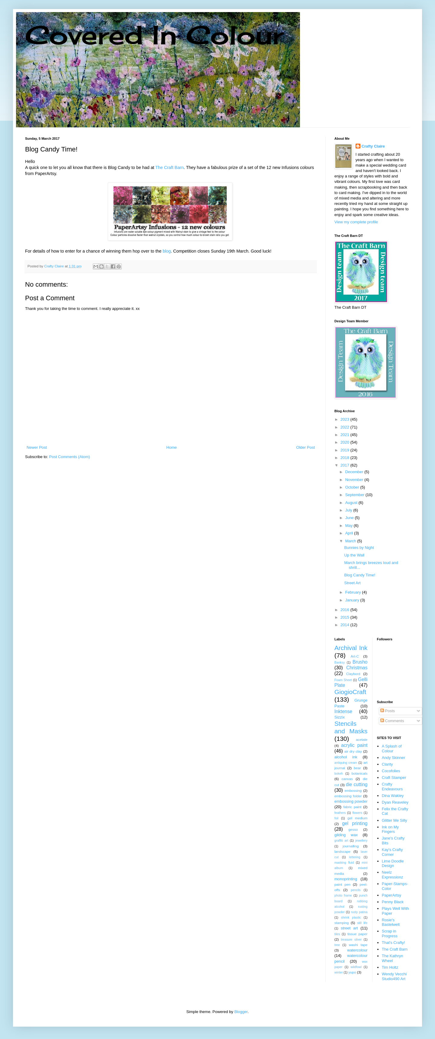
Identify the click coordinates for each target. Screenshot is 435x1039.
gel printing (354, 823)
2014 (345, 625)
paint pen (342, 884)
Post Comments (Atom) (69, 456)
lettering (354, 857)
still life (362, 923)
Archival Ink (351, 647)
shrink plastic (351, 917)
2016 (345, 609)
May (349, 525)
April (349, 533)
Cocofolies (391, 771)
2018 (345, 457)
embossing (353, 790)
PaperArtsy (391, 895)
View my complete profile (356, 222)
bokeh (338, 773)
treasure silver (351, 939)
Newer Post (37, 447)
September (355, 494)
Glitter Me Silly (394, 820)
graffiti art (341, 840)
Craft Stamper (394, 777)
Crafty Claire (373, 146)
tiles (337, 934)
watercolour (357, 950)
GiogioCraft (350, 691)
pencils (355, 890)
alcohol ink (345, 757)
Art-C (355, 656)
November (355, 479)
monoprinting (345, 879)
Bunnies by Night (359, 547)
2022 (345, 427)
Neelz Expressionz (392, 874)
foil (336, 818)
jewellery (361, 840)
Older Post (305, 447)
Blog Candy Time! (359, 575)
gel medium (357, 818)
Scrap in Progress (390, 933)
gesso (353, 829)
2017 (345, 465)
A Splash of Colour (392, 748)
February (353, 592)
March (351, 541)
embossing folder (348, 796)
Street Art (352, 583)
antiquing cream (345, 762)
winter (338, 972)
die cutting (357, 784)
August (352, 502)
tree (337, 945)
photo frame (343, 895)
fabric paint (352, 807)
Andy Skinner (393, 757)
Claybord (353, 674)
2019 (345, 450)
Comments (392, 721)
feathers (340, 812)
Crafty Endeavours (392, 786)
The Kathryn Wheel (392, 958)
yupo (352, 972)
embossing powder (351, 801)
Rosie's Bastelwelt (391, 922)
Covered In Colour (154, 35)
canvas (347, 779)
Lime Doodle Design (393, 863)
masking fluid (344, 862)
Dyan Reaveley (395, 802)
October (352, 487)
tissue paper (357, 934)
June (350, 517)
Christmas (356, 667)
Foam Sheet (343, 680)
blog (167, 251)
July (349, 510)
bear (357, 768)
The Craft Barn (169, 167)
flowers (357, 812)
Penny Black (393, 902)
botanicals (360, 773)
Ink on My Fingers (390, 829)
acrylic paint (354, 745)
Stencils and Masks (351, 727)
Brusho (360, 662)
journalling (351, 846)
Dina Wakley (393, 795)
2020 (345, 442)
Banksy (339, 662)
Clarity (387, 764)
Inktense (343, 711)
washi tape (358, 945)
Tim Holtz (390, 967)
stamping (341, 923)
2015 (345, 617)
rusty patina (359, 912)
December (355, 472)
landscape (342, 851)
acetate (361, 739)
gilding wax (346, 835)
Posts (387, 711)
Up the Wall (354, 555)
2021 (345, 434)
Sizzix (339, 717)
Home (171, 447)
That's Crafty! (393, 942)
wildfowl (355, 967)
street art (349, 928)
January (352, 600)
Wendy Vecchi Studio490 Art (394, 976)
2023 (345, 419)
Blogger (241, 1011)
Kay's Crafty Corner (392, 852)
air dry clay (353, 751)
